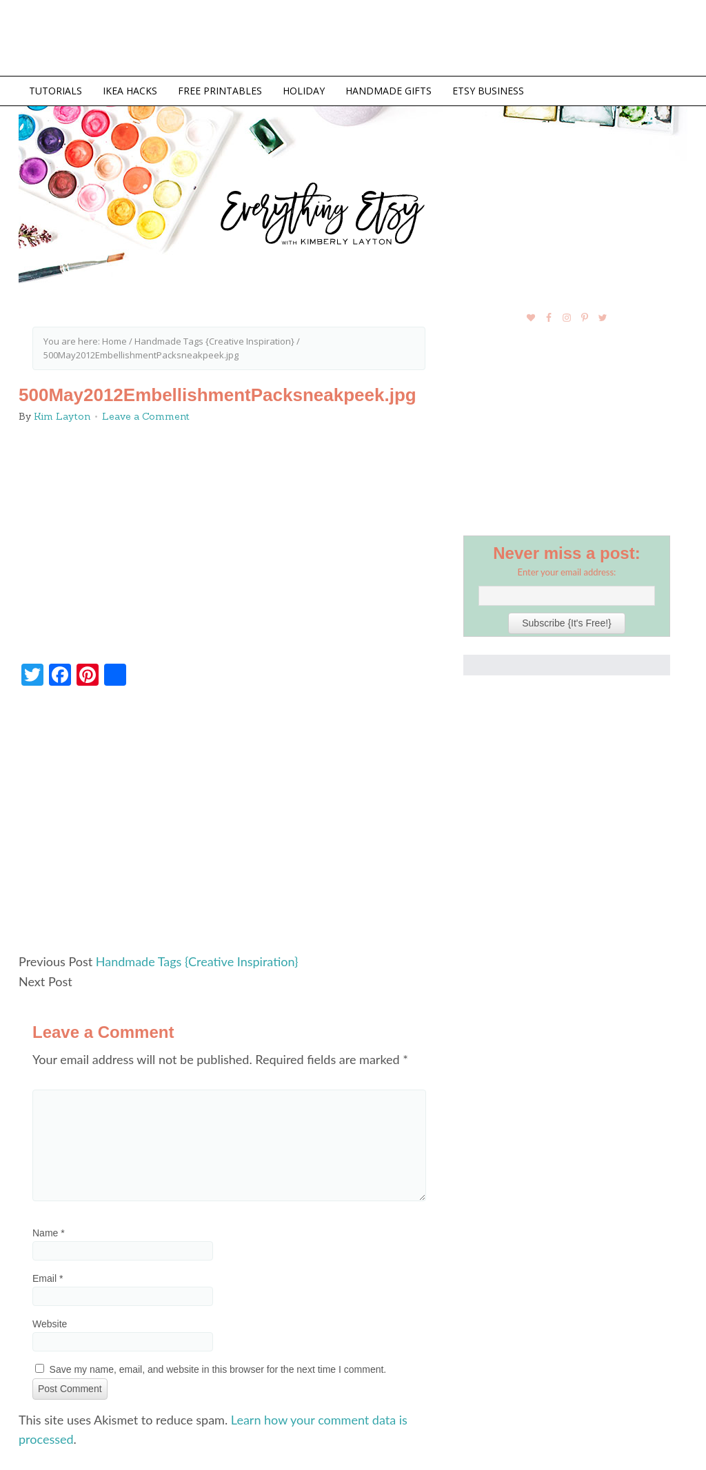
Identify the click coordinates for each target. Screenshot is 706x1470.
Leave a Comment (146, 416)
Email (47, 1278)
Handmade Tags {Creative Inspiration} (197, 961)
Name (48, 1232)
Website (49, 1323)
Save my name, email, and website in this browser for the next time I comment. (218, 1369)
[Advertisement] (229, 826)
